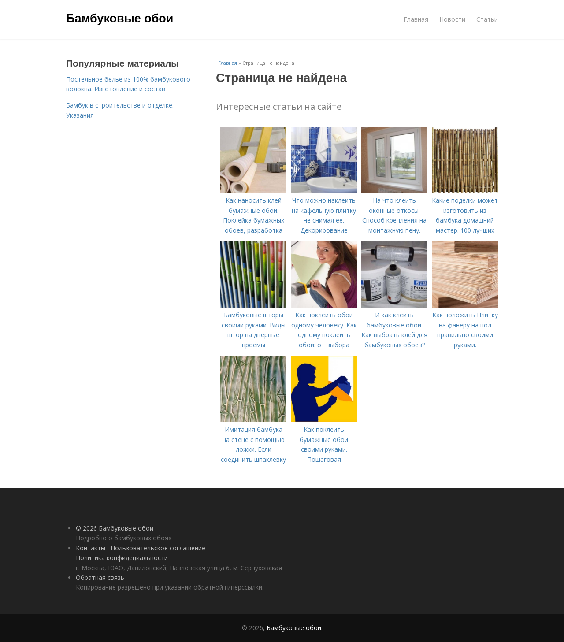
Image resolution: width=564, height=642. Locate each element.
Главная (416, 19)
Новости (452, 19)
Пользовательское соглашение (158, 548)
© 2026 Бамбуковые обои (114, 528)
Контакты (90, 548)
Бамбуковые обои (119, 18)
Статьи (487, 19)
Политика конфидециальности (122, 557)
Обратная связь (100, 577)
